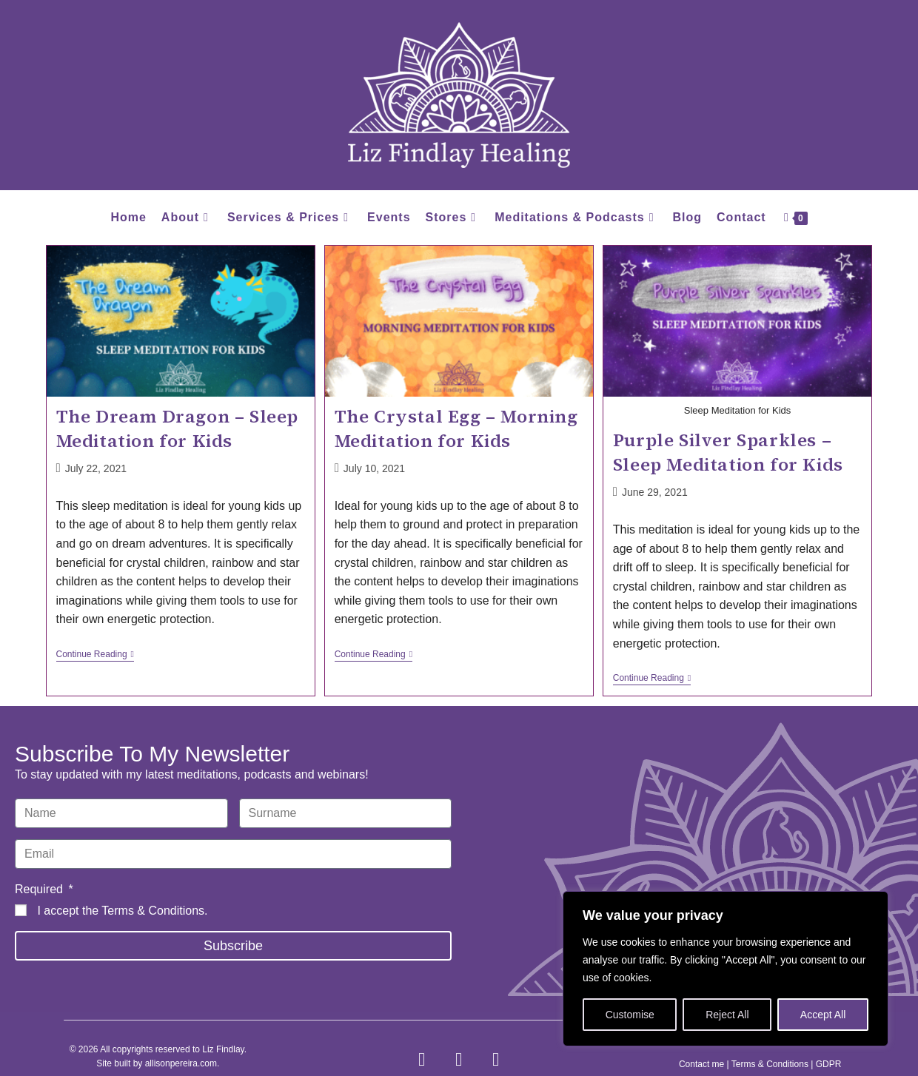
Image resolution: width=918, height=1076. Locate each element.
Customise (630, 1014)
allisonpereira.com (181, 1063)
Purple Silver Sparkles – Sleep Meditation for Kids (728, 452)
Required (40, 889)
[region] (725, 968)
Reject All (727, 1014)
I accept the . (122, 910)
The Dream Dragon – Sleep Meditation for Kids (177, 429)
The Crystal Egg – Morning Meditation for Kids (456, 429)
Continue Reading (95, 654)
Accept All (822, 1014)
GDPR (829, 1064)
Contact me (701, 1064)
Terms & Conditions (152, 910)
